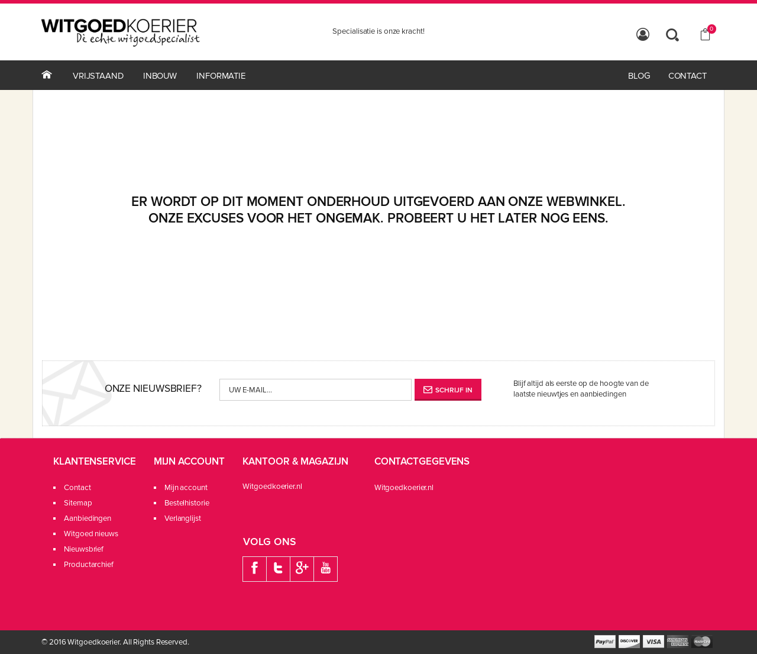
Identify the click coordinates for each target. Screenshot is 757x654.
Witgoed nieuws (91, 534)
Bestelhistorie (250, 503)
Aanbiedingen (87, 518)
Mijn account (249, 487)
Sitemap (78, 503)
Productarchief (89, 564)
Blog (639, 75)
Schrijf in (448, 390)
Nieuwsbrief (83, 549)
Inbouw (160, 75)
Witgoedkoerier (93, 642)
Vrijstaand (98, 75)
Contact (77, 487)
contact (687, 75)
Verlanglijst (246, 518)
